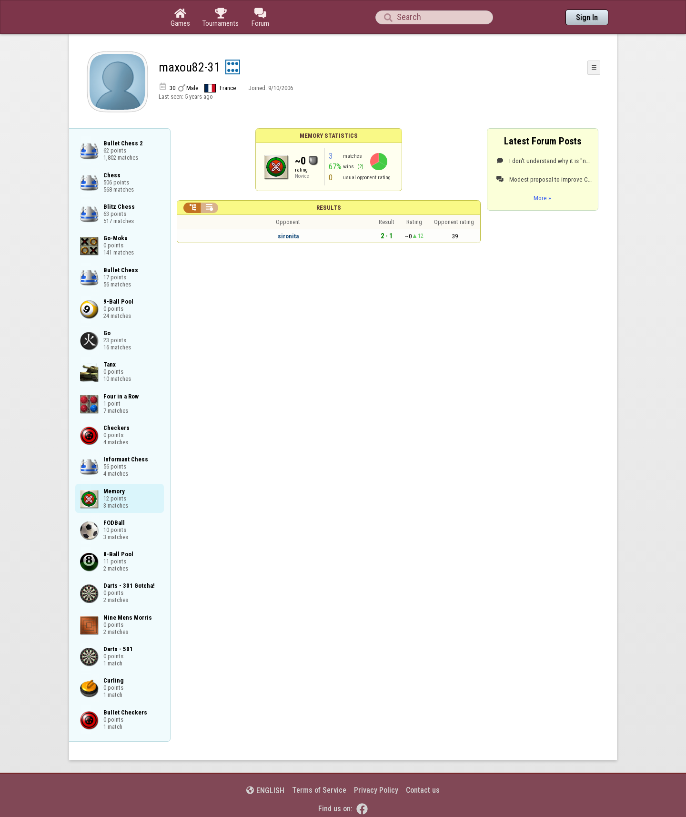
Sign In (587, 17)
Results (328, 207)
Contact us (423, 790)
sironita (288, 236)
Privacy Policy (376, 790)
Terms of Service (319, 790)
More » (542, 198)
